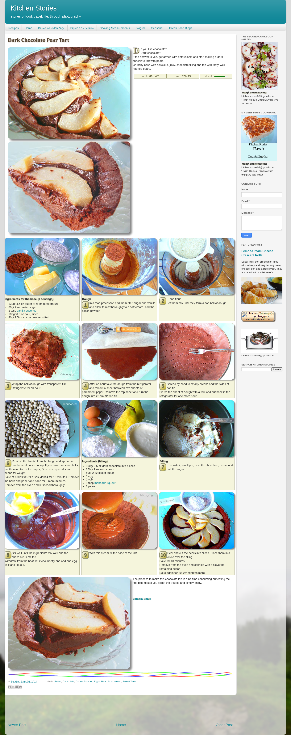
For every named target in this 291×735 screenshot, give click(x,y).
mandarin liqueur (105, 482)
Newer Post (17, 725)
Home (28, 28)
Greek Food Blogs (180, 28)
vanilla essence (26, 310)
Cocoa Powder (84, 681)
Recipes (13, 28)
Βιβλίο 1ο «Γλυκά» (82, 28)
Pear (103, 681)
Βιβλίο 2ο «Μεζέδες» (51, 28)
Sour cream (114, 681)
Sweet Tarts (129, 681)
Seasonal (157, 28)
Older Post (224, 725)
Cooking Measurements (115, 28)
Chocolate (68, 681)
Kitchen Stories (33, 8)
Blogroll (140, 28)
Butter (57, 681)
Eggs (97, 681)
